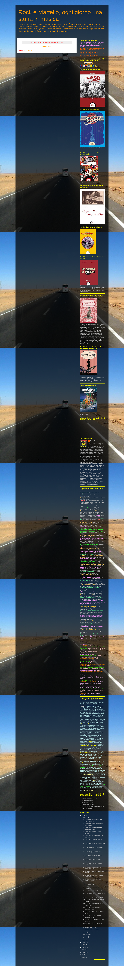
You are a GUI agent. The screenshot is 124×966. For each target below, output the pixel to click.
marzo (85, 932)
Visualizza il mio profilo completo (89, 484)
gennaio (85, 937)
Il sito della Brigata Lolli (87, 808)
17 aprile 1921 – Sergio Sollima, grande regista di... (92, 867)
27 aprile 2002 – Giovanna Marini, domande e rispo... (92, 828)
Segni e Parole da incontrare (89, 798)
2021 (83, 949)
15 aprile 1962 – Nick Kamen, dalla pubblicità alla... (93, 875)
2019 (83, 954)
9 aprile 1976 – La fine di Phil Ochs (93, 897)
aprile (85, 817)
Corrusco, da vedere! (87, 800)
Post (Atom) (28, 50)
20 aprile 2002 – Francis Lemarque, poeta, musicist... (93, 856)
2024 (83, 942)
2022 (83, 947)
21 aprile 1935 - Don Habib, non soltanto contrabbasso (92, 852)
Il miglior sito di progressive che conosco (92, 806)
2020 (83, 952)
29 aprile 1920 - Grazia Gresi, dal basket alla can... (92, 820)
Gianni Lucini (94, 441)
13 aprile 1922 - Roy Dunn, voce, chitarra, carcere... (92, 883)
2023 (83, 945)
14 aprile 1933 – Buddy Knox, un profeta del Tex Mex (92, 879)
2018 (83, 957)
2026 (83, 815)
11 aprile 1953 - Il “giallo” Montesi (92, 891)
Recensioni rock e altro (87, 802)
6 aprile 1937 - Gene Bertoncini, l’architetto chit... (92, 908)
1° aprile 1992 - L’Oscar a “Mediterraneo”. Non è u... (91, 928)
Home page (47, 47)
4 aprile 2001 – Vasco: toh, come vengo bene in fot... (92, 916)
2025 (83, 940)
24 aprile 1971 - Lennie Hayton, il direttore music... (92, 840)
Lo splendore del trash (87, 804)
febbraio (85, 934)
